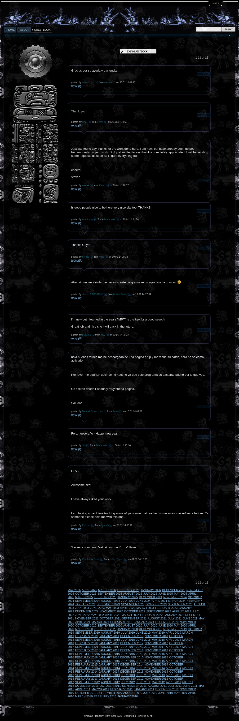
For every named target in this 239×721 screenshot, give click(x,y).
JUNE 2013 (143, 675)
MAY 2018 (158, 639)
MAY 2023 (112, 608)
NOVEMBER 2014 (156, 664)
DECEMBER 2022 (86, 611)
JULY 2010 (150, 693)
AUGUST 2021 (157, 618)
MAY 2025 (180, 593)
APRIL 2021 (82, 622)
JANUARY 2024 (85, 604)
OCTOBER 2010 (85, 693)
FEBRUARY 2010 (105, 696)
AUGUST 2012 (110, 682)
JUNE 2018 (143, 639)
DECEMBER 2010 (167, 689)
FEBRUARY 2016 (86, 657)
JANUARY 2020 (128, 629)
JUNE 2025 (165, 593)
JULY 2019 (128, 632)
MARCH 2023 (145, 608)
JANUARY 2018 (109, 643)
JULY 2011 (174, 685)
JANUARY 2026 (151, 590)
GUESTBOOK (42, 29)
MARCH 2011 (100, 689)
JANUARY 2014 (109, 671)
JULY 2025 (150, 593)
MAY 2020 (180, 625)
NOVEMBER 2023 (132, 604)
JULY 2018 (128, 639)
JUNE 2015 (143, 661)
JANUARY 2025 (128, 597)
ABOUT (24, 29)
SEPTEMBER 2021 (134, 618)
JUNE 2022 (82, 615)
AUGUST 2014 (110, 668)
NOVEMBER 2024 (175, 597)
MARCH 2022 (130, 615)
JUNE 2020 (165, 625)
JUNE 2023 (97, 608)
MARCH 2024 (177, 600)
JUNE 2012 (143, 682)
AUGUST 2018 (110, 639)
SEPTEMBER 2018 (87, 639)
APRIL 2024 (159, 600)
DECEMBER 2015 (131, 657)
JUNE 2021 (190, 618)
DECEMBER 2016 (131, 650)
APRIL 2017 (173, 646)
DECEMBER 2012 (131, 678)
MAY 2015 (158, 661)
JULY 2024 (128, 600)
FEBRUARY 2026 (128, 590)
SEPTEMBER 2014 (87, 668)
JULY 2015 (128, 661)
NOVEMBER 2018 (156, 636)
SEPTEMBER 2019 (87, 632)
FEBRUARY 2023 (166, 608)
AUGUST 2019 (110, 632)
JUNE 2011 (190, 685)
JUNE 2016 (143, 654)
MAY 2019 (158, 632)
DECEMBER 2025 (173, 590)
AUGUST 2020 (132, 625)
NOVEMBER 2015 (156, 657)
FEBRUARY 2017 (86, 650)
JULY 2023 (82, 608)
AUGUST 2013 (110, 675)
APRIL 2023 (127, 608)
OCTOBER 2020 (85, 625)
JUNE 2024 (143, 600)
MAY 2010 (180, 693)
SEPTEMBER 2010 (109, 693)
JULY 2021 (174, 618)
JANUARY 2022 (174, 615)
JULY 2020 (150, 625)
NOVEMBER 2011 (87, 685)
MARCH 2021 (100, 622)
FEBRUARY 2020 (105, 629)
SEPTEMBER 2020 (109, 625)
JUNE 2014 (143, 668)
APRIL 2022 (112, 615)
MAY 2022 (97, 615)
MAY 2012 (158, 682)
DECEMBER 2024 (150, 597)
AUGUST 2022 (181, 611)
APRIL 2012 (173, 682)
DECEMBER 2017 (131, 643)
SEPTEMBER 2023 (180, 604)
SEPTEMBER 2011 (134, 685)
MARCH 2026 (107, 590)
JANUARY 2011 (144, 689)
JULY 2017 (128, 646)
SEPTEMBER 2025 (109, 593)
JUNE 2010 (165, 693)
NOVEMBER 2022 (111, 611)
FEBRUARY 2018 (86, 643)
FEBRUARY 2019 (86, 636)
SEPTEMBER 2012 (87, 682)
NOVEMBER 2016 (156, 650)
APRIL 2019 (173, 632)
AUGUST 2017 (110, 646)
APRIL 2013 (173, 675)
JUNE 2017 (143, 646)
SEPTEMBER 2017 (87, 646)
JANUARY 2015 (109, 664)
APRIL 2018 (173, 639)
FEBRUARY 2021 (121, 622)
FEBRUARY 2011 (121, 689)
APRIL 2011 (82, 689)
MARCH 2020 (84, 629)
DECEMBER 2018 (131, 636)
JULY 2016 (128, 654)
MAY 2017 (158, 646)
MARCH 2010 (84, 696)
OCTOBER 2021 (110, 618)
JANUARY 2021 (144, 622)
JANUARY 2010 (128, 696)
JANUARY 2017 (109, 650)
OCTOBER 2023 (156, 604)
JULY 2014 (128, 668)
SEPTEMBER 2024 (87, 600)
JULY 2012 (128, 682)
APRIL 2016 (173, 654)
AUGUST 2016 (110, 654)
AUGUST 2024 (110, 600)
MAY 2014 (158, 668)
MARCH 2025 (84, 597)
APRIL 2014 (173, 668)
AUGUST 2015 (110, 661)
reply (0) (76, 86)
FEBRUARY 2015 (86, 664)
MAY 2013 (158, 675)
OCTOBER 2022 (134, 611)
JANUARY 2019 (109, 636)
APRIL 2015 (173, 661)
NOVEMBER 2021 (87, 618)
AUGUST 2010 (132, 693)
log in (216, 3)
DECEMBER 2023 (108, 604)
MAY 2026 (74, 590)
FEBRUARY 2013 (86, 678)
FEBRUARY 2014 (86, 671)
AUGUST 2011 (157, 685)
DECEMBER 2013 (131, 671)
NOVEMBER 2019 (175, 629)
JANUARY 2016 (109, 657)
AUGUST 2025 (132, 593)
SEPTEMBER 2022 (158, 611)
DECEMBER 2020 (167, 622)
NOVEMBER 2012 (156, 678)
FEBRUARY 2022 (151, 615)
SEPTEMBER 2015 (87, 661)
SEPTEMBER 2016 (87, 654)
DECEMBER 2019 (150, 629)
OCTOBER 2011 (110, 685)
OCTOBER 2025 (85, 593)
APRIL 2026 (89, 590)
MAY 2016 (158, 654)
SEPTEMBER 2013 (87, 675)
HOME (11, 29)
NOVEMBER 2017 (156, 643)
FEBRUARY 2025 (105, 597)
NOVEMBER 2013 (156, 671)
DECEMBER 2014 (131, 664)
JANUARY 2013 (109, 678)
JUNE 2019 (143, 632)
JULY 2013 (128, 675)
